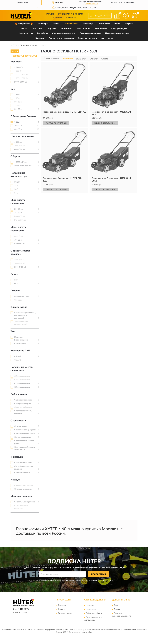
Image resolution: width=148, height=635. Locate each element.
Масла (24, 29)
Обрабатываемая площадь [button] (20, 253)
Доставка (62, 605)
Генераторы (88, 24)
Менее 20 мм (20, 220)
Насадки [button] (16, 480)
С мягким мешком (22, 473)
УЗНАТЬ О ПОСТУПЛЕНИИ (56, 123)
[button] (90, 3)
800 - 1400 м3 (20, 267)
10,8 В (17, 182)
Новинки (57, 17)
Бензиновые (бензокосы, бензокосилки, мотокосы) (25, 315)
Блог (116, 605)
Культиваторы (26, 33)
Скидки (117, 609)
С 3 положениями (22, 376)
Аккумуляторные (21, 296)
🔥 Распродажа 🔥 (24, 24)
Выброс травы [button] (19, 394)
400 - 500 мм (19, 149)
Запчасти (40, 38)
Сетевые (18, 300)
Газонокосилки (71, 24)
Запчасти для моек (87, 38)
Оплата (61, 609)
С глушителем (20, 426)
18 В (16, 186)
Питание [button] (15, 291)
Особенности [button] (18, 421)
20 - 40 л (18, 126)
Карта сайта (91, 609)
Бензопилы (104, 24)
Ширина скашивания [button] (22, 136)
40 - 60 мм (18, 236)
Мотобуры (42, 33)
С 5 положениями (22, 383)
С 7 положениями (22, 387)
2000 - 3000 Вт (20, 82)
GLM (16, 284)
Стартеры (51, 29)
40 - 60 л (18, 129)
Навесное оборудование (117, 33)
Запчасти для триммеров (61, 38)
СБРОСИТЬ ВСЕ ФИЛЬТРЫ (25, 56)
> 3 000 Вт (18, 67)
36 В (16, 193)
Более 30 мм (19, 216)
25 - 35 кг (18, 109)
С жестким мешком (23, 463)
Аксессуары (107, 38)
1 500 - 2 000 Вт (21, 78)
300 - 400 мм (19, 146)
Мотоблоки (66, 29)
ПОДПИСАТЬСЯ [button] (98, 574)
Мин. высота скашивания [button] (18, 202)
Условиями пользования (98, 580)
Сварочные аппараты (90, 33)
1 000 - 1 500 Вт (21, 75)
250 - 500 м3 (19, 260)
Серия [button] (14, 274)
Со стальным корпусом (24, 502)
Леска (117, 24)
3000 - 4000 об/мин (22, 166)
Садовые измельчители (63, 33)
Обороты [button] (16, 156)
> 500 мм (18, 142)
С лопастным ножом (23, 489)
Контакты (71, 17)
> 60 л (16, 122)
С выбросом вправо (22, 404)
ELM (16, 280)
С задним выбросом (23, 407)
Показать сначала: (52, 58)
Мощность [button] (17, 62)
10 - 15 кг (18, 102)
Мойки (56, 24)
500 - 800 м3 (19, 263)
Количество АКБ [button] (20, 351)
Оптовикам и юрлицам (70, 14)
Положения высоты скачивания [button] (22, 369)
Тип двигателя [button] (19, 307)
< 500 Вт (18, 71)
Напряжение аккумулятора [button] (19, 175)
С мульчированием (22, 437)
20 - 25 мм (18, 209)
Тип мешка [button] (17, 457)
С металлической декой (24, 433)
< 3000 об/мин (20, 162)
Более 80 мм (19, 244)
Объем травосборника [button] (23, 116)
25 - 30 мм (18, 213)
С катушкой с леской (23, 485)
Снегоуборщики (119, 29)
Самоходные (20, 344)
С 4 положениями (22, 380)
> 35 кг (17, 95)
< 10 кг (17, 98)
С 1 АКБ (17, 356)
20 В (16, 189)
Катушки (129, 24)
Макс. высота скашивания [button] (18, 229)
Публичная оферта (94, 613)
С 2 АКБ (17, 360)
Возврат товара (65, 613)
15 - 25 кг (18, 106)
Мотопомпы (101, 29)
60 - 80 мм (18, 240)
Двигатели (37, 29)
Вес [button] (13, 89)
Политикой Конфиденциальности (74, 580)
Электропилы (83, 29)
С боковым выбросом (23, 400)
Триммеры (43, 24)
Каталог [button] (50, 14)
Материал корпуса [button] (21, 496)
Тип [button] (13, 331)
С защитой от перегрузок (25, 430)
